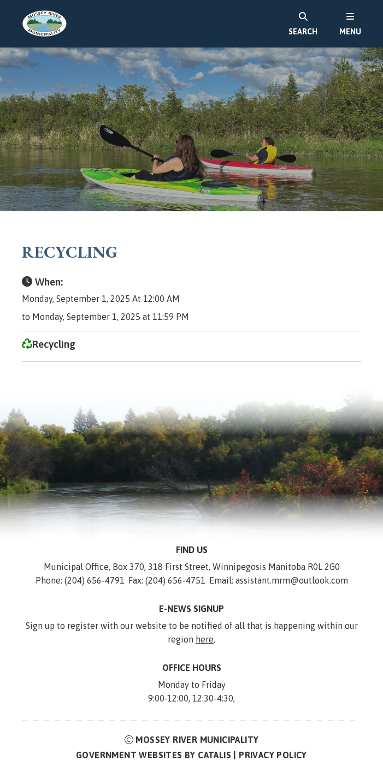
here (205, 639)
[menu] (350, 23)
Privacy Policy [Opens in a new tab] (273, 755)
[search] (302, 23)
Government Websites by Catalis (153, 755)
